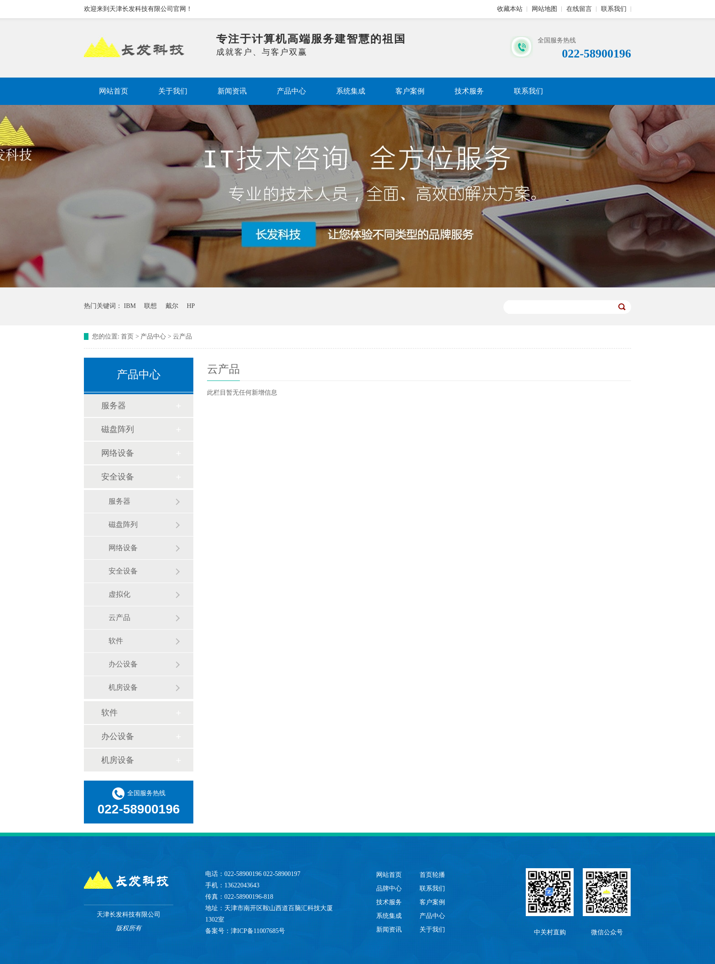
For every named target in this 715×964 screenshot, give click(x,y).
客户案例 (410, 91)
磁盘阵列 (117, 429)
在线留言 (579, 8)
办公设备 (123, 664)
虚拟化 (119, 594)
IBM (130, 305)
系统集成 (350, 91)
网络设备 (117, 453)
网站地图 (544, 8)
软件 (116, 641)
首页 (127, 336)
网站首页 (113, 91)
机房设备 (123, 687)
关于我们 (172, 91)
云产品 (182, 336)
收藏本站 (510, 8)
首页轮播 (432, 874)
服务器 (113, 405)
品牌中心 (389, 888)
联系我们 (614, 8)
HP (191, 305)
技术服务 (469, 91)
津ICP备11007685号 (258, 931)
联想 (150, 305)
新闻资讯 (232, 91)
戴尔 (172, 305)
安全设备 (117, 476)
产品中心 (291, 91)
